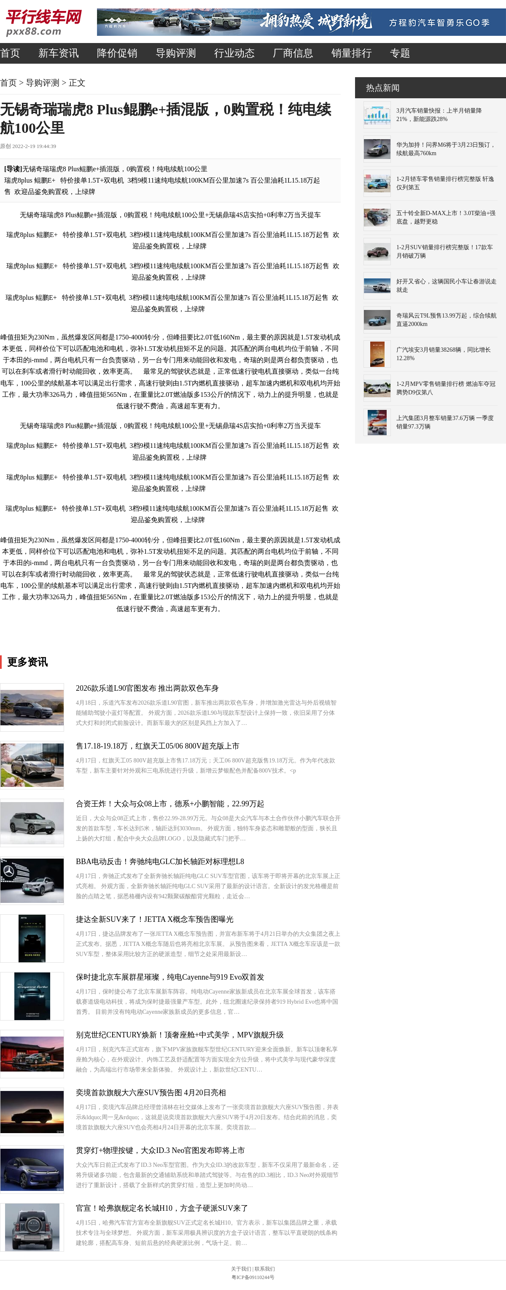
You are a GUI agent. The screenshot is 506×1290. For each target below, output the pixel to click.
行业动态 (234, 53)
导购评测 (176, 53)
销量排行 (351, 53)
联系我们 (265, 1269)
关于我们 (241, 1269)
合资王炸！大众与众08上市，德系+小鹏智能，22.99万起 (170, 804)
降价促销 (117, 53)
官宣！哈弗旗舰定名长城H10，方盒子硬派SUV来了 (162, 1208)
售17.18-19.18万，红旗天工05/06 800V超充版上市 (158, 746)
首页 (10, 53)
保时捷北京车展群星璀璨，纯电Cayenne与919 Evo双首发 (170, 977)
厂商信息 (293, 53)
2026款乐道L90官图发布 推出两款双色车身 (147, 688)
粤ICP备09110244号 (253, 1277)
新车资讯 (58, 53)
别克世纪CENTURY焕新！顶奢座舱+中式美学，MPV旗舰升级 (180, 1035)
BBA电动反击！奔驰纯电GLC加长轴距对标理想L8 (160, 861)
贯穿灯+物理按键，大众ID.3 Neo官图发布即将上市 (160, 1150)
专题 (400, 53)
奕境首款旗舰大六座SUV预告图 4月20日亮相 (151, 1092)
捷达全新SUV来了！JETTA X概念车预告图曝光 (155, 919)
